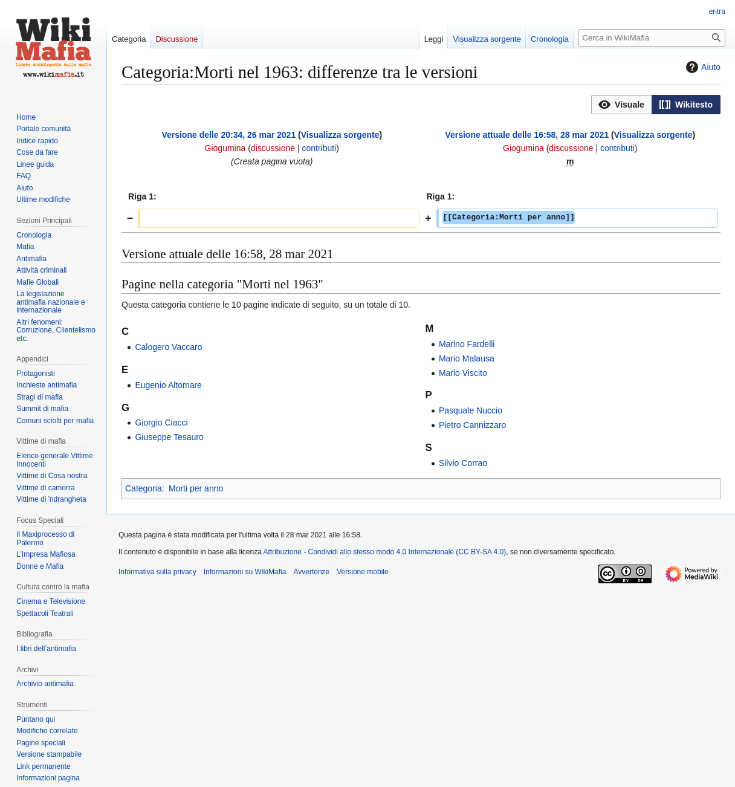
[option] (621, 104)
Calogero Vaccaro (168, 347)
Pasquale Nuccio (470, 410)
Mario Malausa (466, 358)
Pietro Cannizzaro (472, 425)
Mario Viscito (463, 373)
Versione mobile (362, 572)
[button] (621, 104)
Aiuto (701, 67)
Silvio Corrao (463, 463)
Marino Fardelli (467, 344)
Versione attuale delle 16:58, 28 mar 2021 (527, 135)
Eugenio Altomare (168, 385)
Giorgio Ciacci (161, 422)
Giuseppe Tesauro (169, 437)
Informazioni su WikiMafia (245, 572)
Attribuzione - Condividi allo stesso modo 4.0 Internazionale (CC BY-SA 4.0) (385, 552)
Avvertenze (311, 572)
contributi (319, 148)
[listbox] (655, 104)
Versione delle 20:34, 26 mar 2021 (228, 135)
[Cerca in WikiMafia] (651, 38)
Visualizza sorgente (340, 135)
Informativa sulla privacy (157, 572)
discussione (273, 148)
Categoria (143, 488)
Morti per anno (196, 488)
